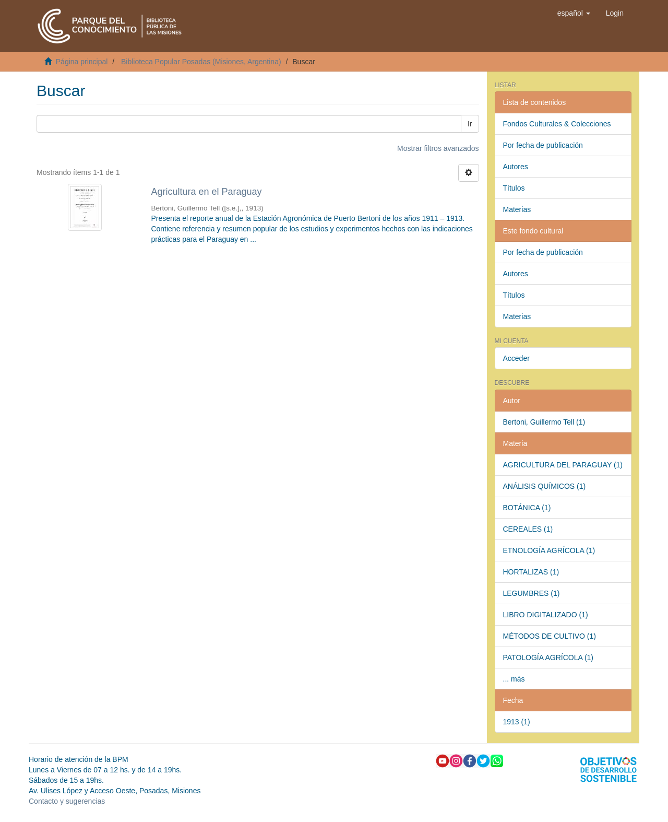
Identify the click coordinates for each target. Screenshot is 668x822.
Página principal (82, 61)
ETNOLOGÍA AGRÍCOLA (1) (549, 550)
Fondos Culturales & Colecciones (557, 124)
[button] (574, 13)
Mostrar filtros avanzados (438, 148)
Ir (470, 124)
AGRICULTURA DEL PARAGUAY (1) (563, 465)
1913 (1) (516, 722)
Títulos (514, 188)
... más (514, 679)
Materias (517, 209)
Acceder (516, 358)
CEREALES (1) (528, 529)
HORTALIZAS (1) (531, 572)
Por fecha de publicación (543, 145)
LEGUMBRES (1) (531, 593)
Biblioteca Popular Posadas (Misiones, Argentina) (201, 61)
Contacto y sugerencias (67, 801)
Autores (515, 166)
